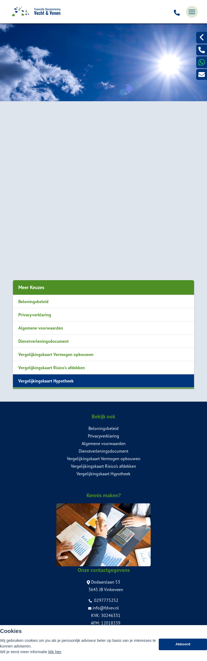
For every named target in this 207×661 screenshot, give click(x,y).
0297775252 (103, 600)
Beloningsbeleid (33, 301)
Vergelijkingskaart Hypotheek (46, 381)
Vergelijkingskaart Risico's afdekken (51, 367)
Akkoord (182, 650)
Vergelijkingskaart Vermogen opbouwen (56, 354)
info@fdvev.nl (103, 608)
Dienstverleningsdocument (43, 341)
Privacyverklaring (34, 314)
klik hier (54, 657)
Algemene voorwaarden (40, 328)
